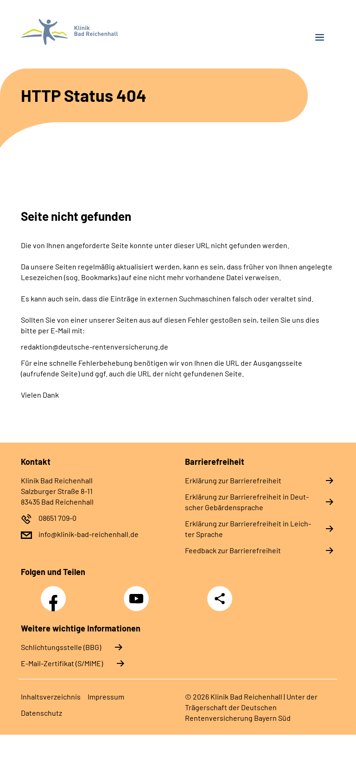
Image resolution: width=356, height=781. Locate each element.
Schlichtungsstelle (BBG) (61, 647)
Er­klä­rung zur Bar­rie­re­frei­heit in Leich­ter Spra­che (248, 528)
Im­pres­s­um (106, 696)
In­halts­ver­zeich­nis (51, 696)
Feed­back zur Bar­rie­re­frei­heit (233, 550)
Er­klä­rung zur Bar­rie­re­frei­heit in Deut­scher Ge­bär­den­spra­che (247, 502)
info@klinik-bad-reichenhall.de (88, 534)
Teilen (220, 598)
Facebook (55, 593)
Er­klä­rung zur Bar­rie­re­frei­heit (233, 480)
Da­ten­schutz (41, 712)
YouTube (137, 593)
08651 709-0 (57, 517)
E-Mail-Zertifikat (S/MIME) (62, 663)
